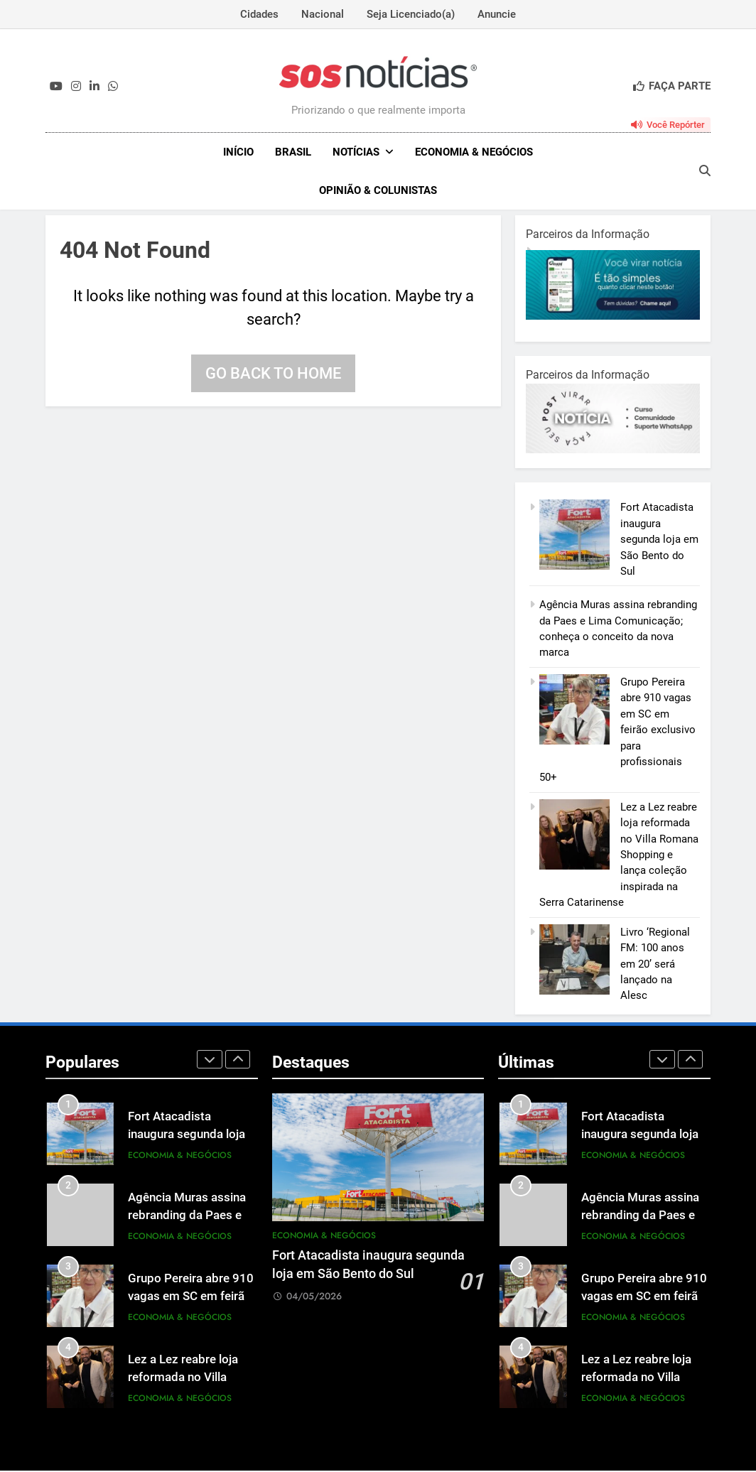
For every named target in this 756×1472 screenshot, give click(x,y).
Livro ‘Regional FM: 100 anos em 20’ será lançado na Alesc (655, 965)
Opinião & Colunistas (378, 190)
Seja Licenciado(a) (411, 14)
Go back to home (273, 375)
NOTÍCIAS (356, 152)
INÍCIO (238, 152)
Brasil (293, 152)
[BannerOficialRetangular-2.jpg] (613, 451)
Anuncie (496, 14)
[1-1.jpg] (613, 317)
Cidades (259, 14)
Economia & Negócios (474, 152)
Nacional (322, 14)
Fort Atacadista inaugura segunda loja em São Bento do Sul (659, 540)
